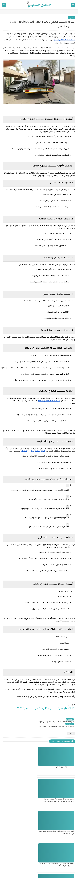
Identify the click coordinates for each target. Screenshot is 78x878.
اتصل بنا (70, 856)
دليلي (71, 18)
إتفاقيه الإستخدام (67, 860)
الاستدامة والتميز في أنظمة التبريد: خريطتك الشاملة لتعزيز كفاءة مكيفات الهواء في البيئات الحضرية (22, 829)
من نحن (70, 852)
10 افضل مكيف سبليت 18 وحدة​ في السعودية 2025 (45, 708)
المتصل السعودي (28, 872)
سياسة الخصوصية (66, 864)
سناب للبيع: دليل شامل (65, 762)
